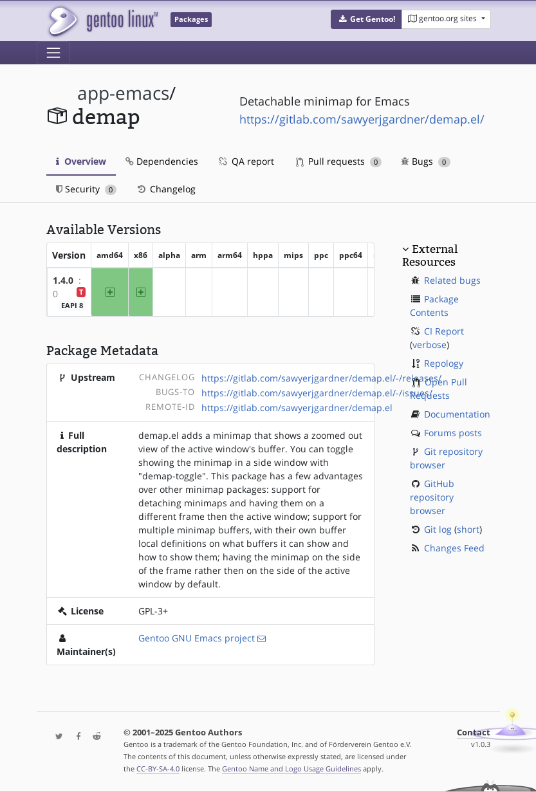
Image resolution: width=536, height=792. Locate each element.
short (468, 529)
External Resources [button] (429, 255)
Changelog (166, 189)
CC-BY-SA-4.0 (158, 768)
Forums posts (453, 433)
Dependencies (161, 161)
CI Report (444, 331)
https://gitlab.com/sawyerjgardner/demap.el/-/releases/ (321, 378)
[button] (366, 19)
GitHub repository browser (432, 497)
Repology (443, 363)
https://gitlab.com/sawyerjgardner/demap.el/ (362, 119)
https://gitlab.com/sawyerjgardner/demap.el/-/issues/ (316, 393)
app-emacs (123, 93)
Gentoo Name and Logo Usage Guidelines (291, 768)
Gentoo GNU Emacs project (196, 638)
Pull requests (339, 161)
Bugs (425, 161)
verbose (429, 344)
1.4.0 (63, 280)
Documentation (457, 414)
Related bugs (452, 280)
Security (86, 189)
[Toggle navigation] (53, 52)
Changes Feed (454, 548)
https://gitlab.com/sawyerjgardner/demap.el (297, 407)
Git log (438, 529)
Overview (81, 161)
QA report (245, 161)
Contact (473, 732)
